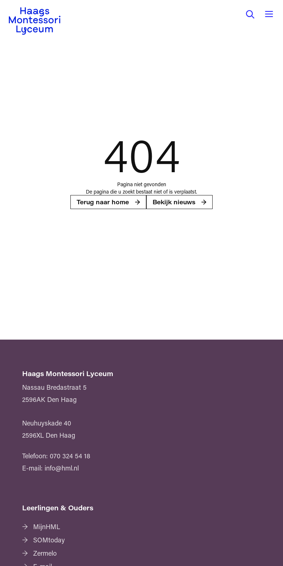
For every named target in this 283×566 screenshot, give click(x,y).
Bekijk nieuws (174, 202)
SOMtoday (49, 539)
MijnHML (46, 526)
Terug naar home (103, 202)
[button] (250, 14)
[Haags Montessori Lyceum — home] (34, 21)
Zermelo (45, 553)
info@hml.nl (62, 467)
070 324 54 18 (70, 455)
